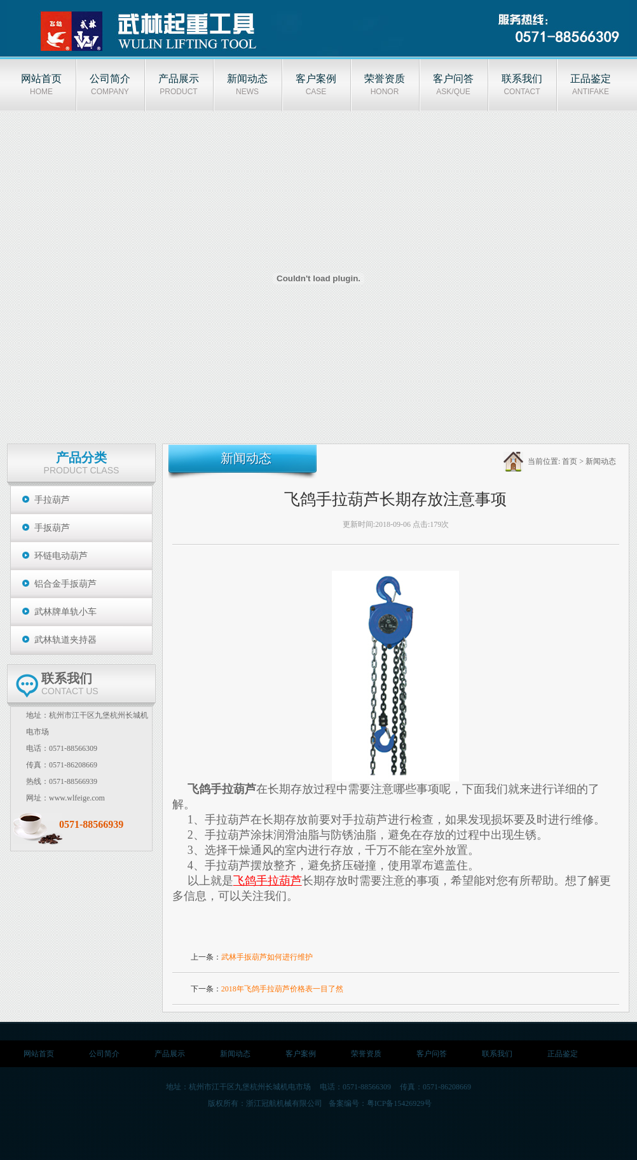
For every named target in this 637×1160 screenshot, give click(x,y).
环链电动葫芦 (61, 556)
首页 (569, 461)
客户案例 (300, 1053)
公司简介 (104, 1053)
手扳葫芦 (52, 528)
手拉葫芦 (52, 500)
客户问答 (431, 1053)
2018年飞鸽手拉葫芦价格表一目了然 (282, 988)
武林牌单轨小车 (65, 612)
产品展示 (169, 1053)
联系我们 (497, 1053)
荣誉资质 (366, 1053)
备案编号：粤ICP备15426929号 (380, 1103)
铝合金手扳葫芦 (65, 584)
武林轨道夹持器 (65, 640)
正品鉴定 (562, 1053)
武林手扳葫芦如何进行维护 (267, 957)
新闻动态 (601, 461)
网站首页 (39, 1053)
